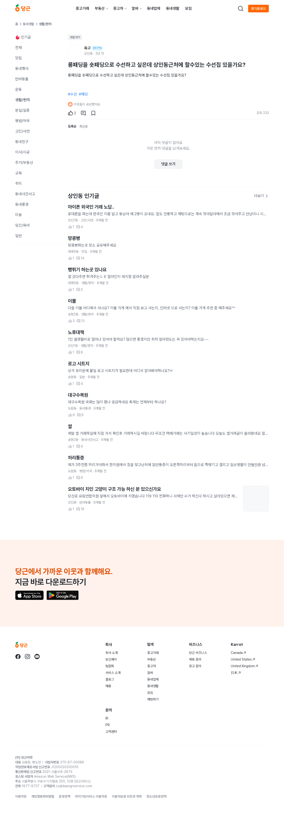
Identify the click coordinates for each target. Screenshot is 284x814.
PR (107, 725)
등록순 (72, 126)
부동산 (100, 8)
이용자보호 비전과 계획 (127, 796)
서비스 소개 (113, 673)
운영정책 (64, 796)
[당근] (22, 8)
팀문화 (109, 666)
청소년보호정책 (156, 796)
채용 (108, 686)
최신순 (83, 126)
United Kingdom (244, 666)
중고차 (118, 8)
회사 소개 (111, 653)
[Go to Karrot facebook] (18, 656)
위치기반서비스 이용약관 (91, 796)
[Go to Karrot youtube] (37, 656)
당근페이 (111, 659)
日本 (236, 673)
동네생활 (172, 8)
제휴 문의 (195, 659)
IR (106, 718)
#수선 (72, 94)
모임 (188, 8)
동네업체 (153, 8)
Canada (238, 653)
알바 (135, 8)
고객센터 (111, 731)
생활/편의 (75, 37)
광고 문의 (195, 666)
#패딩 (83, 94)
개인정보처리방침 (42, 796)
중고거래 (82, 8)
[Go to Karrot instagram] (27, 656)
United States (243, 659)
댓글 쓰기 (168, 164)
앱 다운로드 (258, 8)
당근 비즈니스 (198, 653)
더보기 (261, 196)
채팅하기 (153, 699)
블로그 (109, 679)
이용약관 (21, 796)
